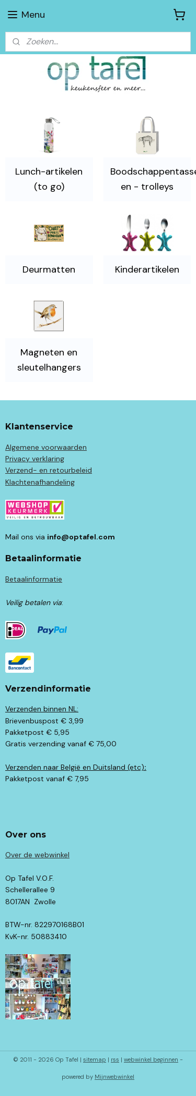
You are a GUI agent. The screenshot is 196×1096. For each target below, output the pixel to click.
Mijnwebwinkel (114, 1076)
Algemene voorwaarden (46, 447)
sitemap (94, 1059)
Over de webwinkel (37, 854)
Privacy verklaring (34, 458)
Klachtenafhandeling (40, 482)
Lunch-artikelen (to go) (49, 179)
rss (115, 1059)
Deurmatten (48, 269)
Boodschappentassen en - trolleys (150, 179)
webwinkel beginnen (151, 1059)
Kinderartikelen (147, 269)
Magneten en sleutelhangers (49, 360)
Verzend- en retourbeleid (48, 470)
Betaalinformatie (33, 579)
